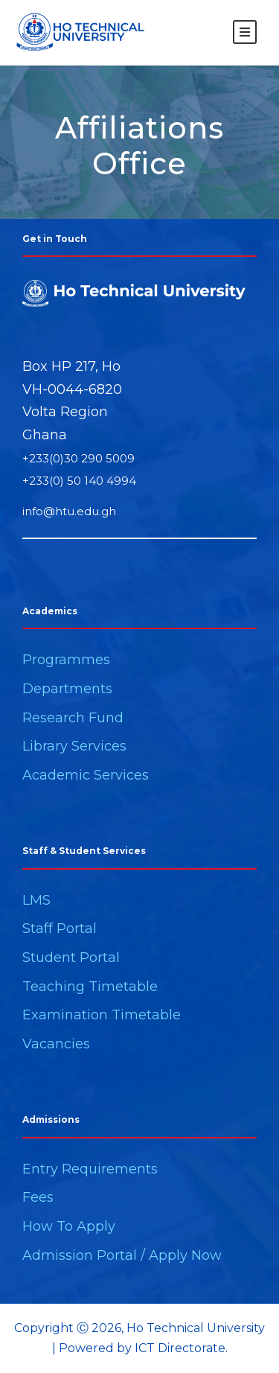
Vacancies (56, 1044)
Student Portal (71, 957)
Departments (67, 689)
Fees (38, 1197)
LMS (36, 900)
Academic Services (85, 775)
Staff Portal (59, 928)
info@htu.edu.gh (69, 511)
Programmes (66, 660)
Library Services (74, 746)
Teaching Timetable (90, 986)
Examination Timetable (101, 1015)
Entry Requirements (90, 1169)
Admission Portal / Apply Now (122, 1255)
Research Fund (73, 718)
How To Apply (68, 1226)
